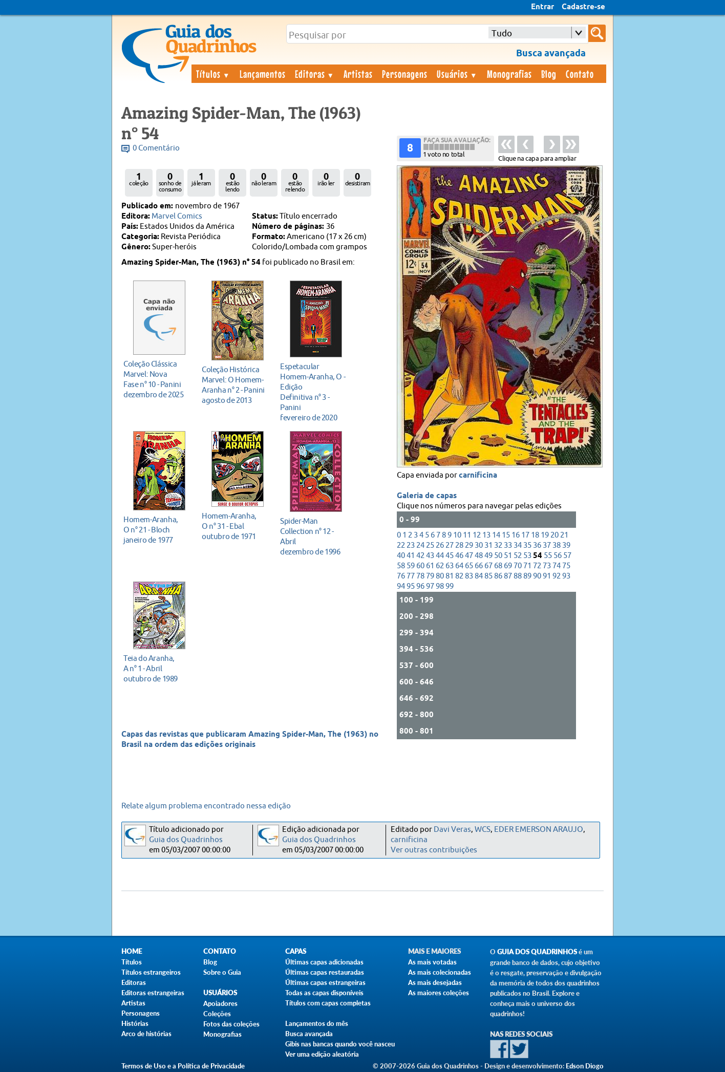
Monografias (509, 74)
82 (459, 576)
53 (527, 556)
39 (566, 545)
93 (566, 576)
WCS (483, 829)
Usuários (457, 74)
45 (449, 556)
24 (420, 545)
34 (518, 545)
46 (459, 556)
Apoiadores (220, 1003)
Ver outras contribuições (434, 850)
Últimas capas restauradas (324, 972)
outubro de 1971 (235, 526)
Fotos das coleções (231, 1024)
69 (508, 566)
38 (556, 545)
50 (498, 556)
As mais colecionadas (439, 972)
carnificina (478, 475)
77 (411, 576)
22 (401, 545)
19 (545, 535)
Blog (549, 74)
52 (518, 556)
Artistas (358, 74)
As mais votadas (432, 962)
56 (557, 556)
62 (440, 566)
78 (420, 576)
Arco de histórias (146, 1034)
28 (459, 545)
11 (467, 535)
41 (411, 556)
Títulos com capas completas (328, 1003)
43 (430, 556)
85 (488, 576)
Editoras (315, 74)
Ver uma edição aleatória (322, 1054)
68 (498, 566)
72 (537, 566)
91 (547, 576)
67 (488, 566)
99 (449, 586)
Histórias (134, 1023)
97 (430, 586)
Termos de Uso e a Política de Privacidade (183, 1066)
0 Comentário (156, 148)
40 (401, 556)
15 (506, 535)
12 (477, 535)
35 (527, 545)
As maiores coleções (438, 993)
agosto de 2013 (235, 385)
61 (430, 566)
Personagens (405, 74)
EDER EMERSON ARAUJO (538, 829)
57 (567, 556)
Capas (295, 951)
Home (131, 951)
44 (440, 556)
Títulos (213, 74)
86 (498, 576)
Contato (580, 74)
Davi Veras (452, 829)
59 (411, 566)
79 (430, 576)
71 (527, 566)
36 (537, 545)
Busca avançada (309, 1034)
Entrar (542, 7)
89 (527, 576)
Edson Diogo (585, 1066)
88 (518, 576)
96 (420, 586)
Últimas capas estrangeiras (325, 982)
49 (488, 556)
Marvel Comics (177, 216)
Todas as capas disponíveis (324, 993)
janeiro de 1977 (156, 529)
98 (440, 586)
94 (401, 586)
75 (566, 566)
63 (449, 566)
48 (479, 556)
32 (498, 545)
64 (459, 566)
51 (508, 556)
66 (479, 566)
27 (449, 545)
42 (420, 556)
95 (411, 586)
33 (508, 545)
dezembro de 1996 (313, 536)
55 (548, 556)
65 (469, 566)
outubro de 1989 (156, 668)
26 (440, 545)
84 (479, 576)
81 (449, 576)
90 (537, 576)
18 (535, 535)
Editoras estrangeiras (152, 993)
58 (401, 566)
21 (564, 535)
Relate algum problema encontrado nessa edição (206, 806)
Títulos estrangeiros (151, 972)
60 (420, 566)
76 (401, 576)
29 (469, 545)
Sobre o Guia (222, 972)
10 (457, 535)
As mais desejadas (435, 982)
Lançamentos (263, 74)
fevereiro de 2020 (313, 391)
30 (479, 545)
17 (525, 535)
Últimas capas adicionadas (324, 962)
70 (518, 566)
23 (411, 545)
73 (547, 566)
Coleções (217, 1014)
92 (556, 576)
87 (508, 576)
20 (554, 535)
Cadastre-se (583, 7)
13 (486, 535)
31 (488, 545)
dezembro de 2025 (156, 379)
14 (496, 535)
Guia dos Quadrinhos (186, 840)
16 (515, 535)
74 (556, 566)
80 (440, 576)
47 (469, 556)
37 (547, 545)
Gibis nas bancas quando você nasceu (340, 1044)
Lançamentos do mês (316, 1023)
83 (469, 576)
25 (430, 545)
